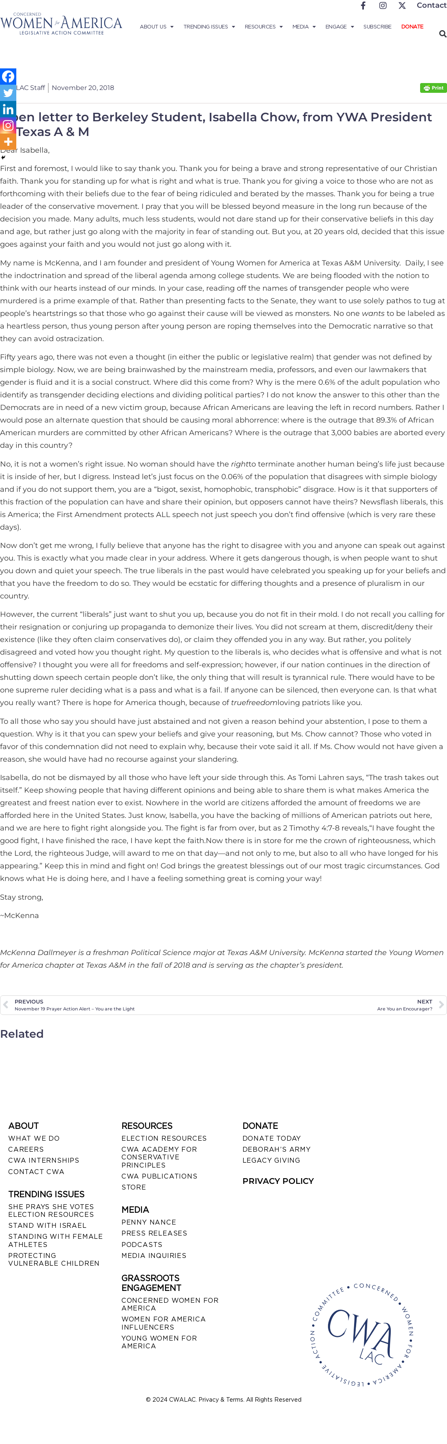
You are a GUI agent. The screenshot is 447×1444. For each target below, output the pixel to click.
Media (304, 27)
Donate (412, 27)
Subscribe (377, 27)
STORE (133, 1187)
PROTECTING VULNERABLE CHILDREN (54, 1259)
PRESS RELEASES (154, 1233)
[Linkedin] (8, 109)
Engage (340, 27)
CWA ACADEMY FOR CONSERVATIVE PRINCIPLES (159, 1157)
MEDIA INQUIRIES (154, 1256)
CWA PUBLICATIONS (159, 1176)
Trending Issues (209, 27)
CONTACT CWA (36, 1172)
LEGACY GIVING (271, 1160)
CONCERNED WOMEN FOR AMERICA (170, 1304)
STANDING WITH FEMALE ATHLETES (55, 1240)
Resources (264, 27)
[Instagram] (8, 125)
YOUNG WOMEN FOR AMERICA (159, 1342)
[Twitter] (8, 93)
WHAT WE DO (34, 1138)
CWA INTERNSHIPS (43, 1160)
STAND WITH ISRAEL (47, 1225)
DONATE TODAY (272, 1138)
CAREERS (26, 1149)
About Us (157, 27)
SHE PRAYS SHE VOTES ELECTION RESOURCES (51, 1210)
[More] (8, 142)
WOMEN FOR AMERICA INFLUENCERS (163, 1323)
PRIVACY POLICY (278, 1181)
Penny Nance (148, 1222)
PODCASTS (142, 1245)
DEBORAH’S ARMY (276, 1149)
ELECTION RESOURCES (164, 1138)
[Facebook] (8, 76)
